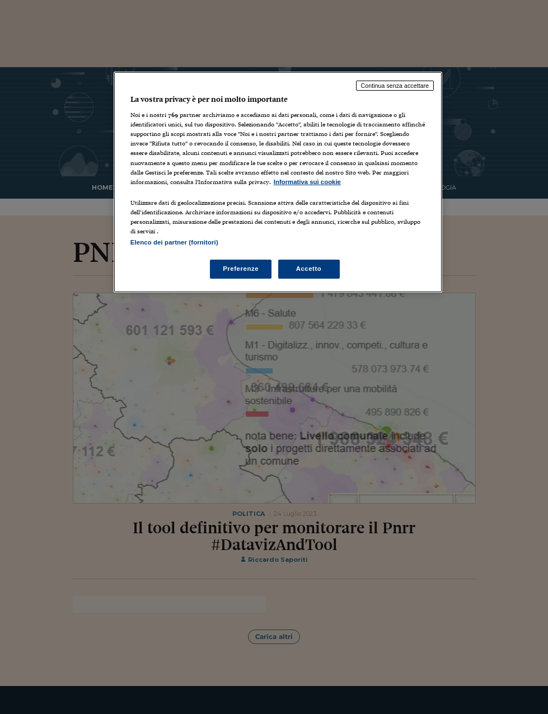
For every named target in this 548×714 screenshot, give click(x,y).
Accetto (309, 268)
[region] (278, 182)
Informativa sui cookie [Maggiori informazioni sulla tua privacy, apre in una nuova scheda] (307, 181)
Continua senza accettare (395, 85)
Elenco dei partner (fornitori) (174, 242)
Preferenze (241, 268)
